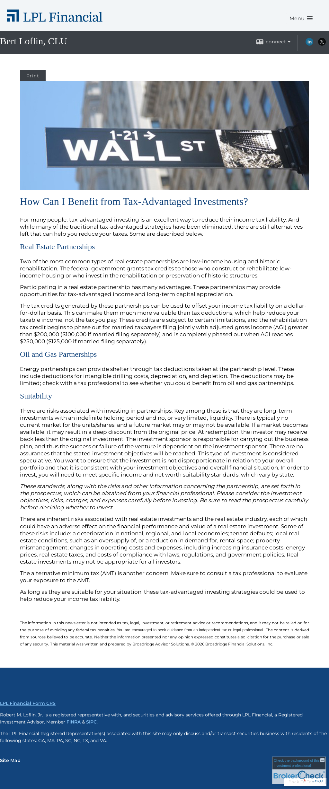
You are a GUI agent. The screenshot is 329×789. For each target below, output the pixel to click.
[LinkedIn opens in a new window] (309, 44)
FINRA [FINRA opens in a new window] (74, 722)
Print (32, 76)
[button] (301, 18)
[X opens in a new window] (322, 44)
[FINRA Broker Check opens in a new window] (299, 770)
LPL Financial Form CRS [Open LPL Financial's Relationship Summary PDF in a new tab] (28, 703)
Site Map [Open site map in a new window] (10, 760)
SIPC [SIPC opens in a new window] (91, 722)
